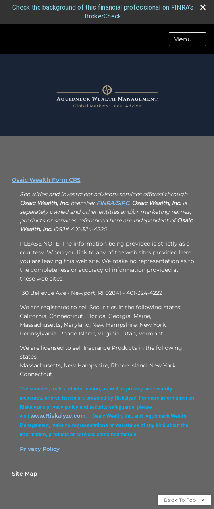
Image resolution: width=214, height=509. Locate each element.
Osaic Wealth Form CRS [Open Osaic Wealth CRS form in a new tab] (46, 179)
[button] (187, 39)
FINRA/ (106, 203)
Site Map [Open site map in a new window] (24, 473)
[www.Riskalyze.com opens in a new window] (58, 415)
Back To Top (184, 500)
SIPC (122, 203)
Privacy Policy (40, 448)
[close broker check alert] (203, 7)
